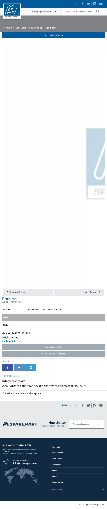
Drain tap (51, 27)
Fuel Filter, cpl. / (37, 27)
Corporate (56, 447)
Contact (55, 476)
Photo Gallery (57, 453)
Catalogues (56, 465)
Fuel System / (22, 27)
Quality (54, 470)
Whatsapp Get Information (53, 354)
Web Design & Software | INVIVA (91, 505)
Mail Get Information (53, 347)
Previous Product (15, 292)
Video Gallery (57, 459)
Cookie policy (57, 482)
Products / (8, 27)
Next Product (93, 292)
